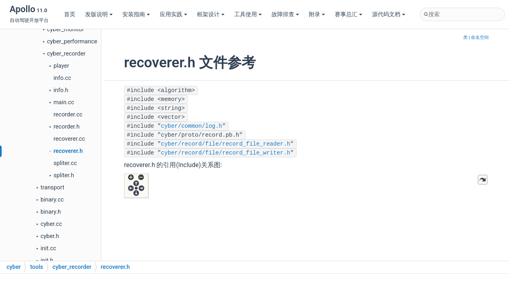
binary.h (51, 211)
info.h (60, 90)
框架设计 (211, 14)
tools (36, 267)
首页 (69, 14)
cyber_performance (72, 41)
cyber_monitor (65, 29)
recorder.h (66, 126)
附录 (317, 14)
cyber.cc (51, 224)
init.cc (48, 248)
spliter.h (63, 175)
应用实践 (173, 14)
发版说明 (99, 14)
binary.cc (52, 199)
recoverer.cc (69, 138)
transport (52, 187)
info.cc (62, 78)
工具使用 (248, 14)
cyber (13, 267)
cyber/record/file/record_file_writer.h (225, 153)
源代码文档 (388, 14)
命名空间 (480, 37)
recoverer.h (68, 151)
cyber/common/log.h (191, 126)
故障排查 (285, 14)
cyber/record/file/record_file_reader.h (225, 144)
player (61, 65)
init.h (47, 260)
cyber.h (50, 236)
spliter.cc (65, 163)
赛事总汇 (348, 14)
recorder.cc (67, 114)
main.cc (63, 102)
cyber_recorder (66, 53)
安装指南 (136, 14)
